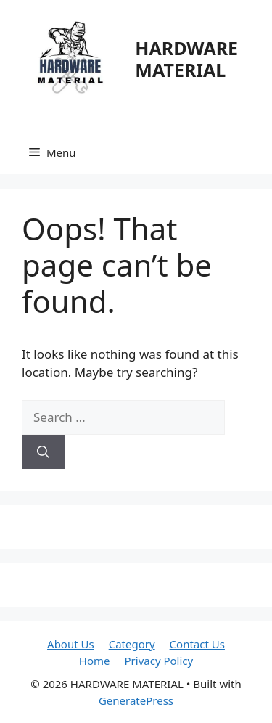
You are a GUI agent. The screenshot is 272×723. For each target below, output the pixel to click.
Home (94, 660)
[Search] (43, 452)
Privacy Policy (159, 660)
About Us (70, 644)
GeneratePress (136, 700)
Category (132, 644)
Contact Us (197, 644)
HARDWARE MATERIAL (186, 59)
